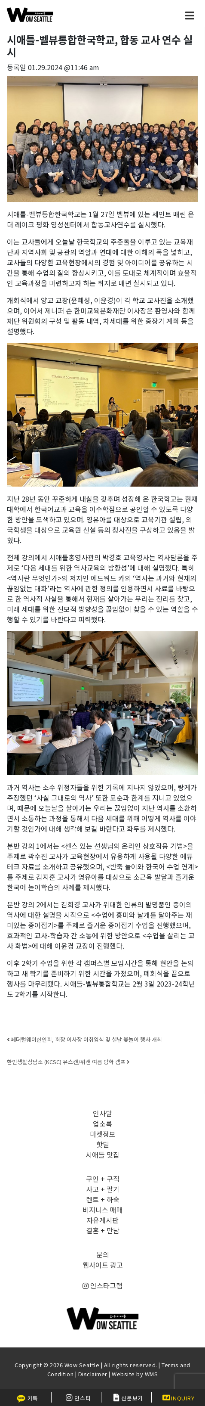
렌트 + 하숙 (102, 1199)
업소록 (102, 1123)
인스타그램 (102, 1285)
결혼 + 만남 (102, 1230)
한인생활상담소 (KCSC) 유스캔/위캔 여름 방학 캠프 (68, 1062)
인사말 (102, 1113)
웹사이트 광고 (103, 1265)
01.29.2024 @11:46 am (63, 67)
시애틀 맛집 (102, 1154)
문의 (102, 1254)
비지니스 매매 (103, 1209)
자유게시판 (102, 1220)
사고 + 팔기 (102, 1189)
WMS (151, 1374)
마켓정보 (103, 1134)
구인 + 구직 (102, 1178)
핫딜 (102, 1144)
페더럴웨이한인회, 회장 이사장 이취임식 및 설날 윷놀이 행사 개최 (84, 1039)
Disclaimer (92, 1374)
